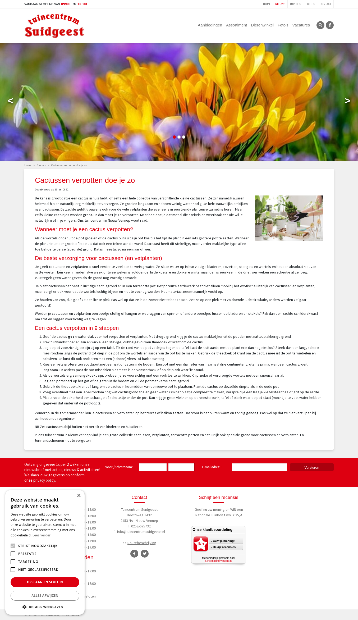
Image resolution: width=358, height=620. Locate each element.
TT (145, 554)
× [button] (79, 496)
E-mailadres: (212, 467)
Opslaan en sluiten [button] (45, 582)
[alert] (45, 552)
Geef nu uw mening (210, 509)
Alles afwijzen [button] (44, 595)
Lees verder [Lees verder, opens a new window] (42, 535)
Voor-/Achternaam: (119, 467)
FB (330, 25)
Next (347, 102)
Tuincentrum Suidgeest (139, 509)
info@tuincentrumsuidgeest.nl (141, 531)
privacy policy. (44, 480)
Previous (10, 102)
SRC (320, 25)
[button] (45, 606)
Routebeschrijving (141, 542)
